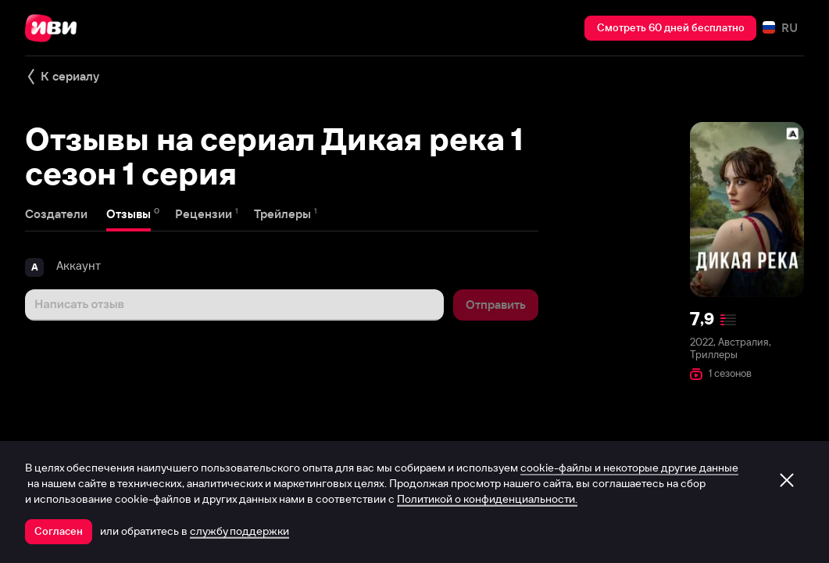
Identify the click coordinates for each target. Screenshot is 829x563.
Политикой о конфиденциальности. (487, 499)
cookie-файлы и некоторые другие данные (629, 467)
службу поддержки (239, 531)
